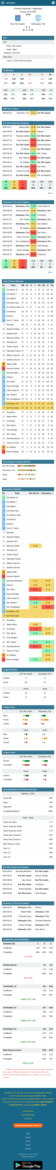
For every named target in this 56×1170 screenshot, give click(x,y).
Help (28, 1133)
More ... (51, 193)
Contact (28, 1149)
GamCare (28, 1119)
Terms (28, 1141)
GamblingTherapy (28, 1115)
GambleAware (28, 1111)
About (28, 1145)
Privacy (28, 1137)
